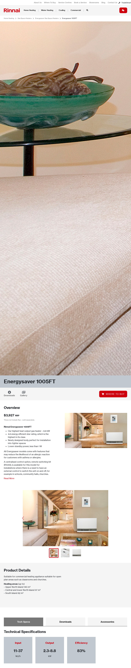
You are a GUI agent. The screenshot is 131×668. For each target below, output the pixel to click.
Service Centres (65, 2)
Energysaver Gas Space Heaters (47, 18)
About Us (38, 2)
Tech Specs (23, 621)
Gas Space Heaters (25, 18)
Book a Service (80, 2)
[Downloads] (9, 392)
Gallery (23, 395)
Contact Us (112, 2)
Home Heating (30, 10)
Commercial (76, 10)
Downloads (9, 395)
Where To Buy (50, 2)
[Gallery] (23, 392)
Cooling (62, 10)
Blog (103, 2)
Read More (9, 478)
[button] (23, 518)
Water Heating (47, 10)
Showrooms (94, 2)
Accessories (107, 621)
